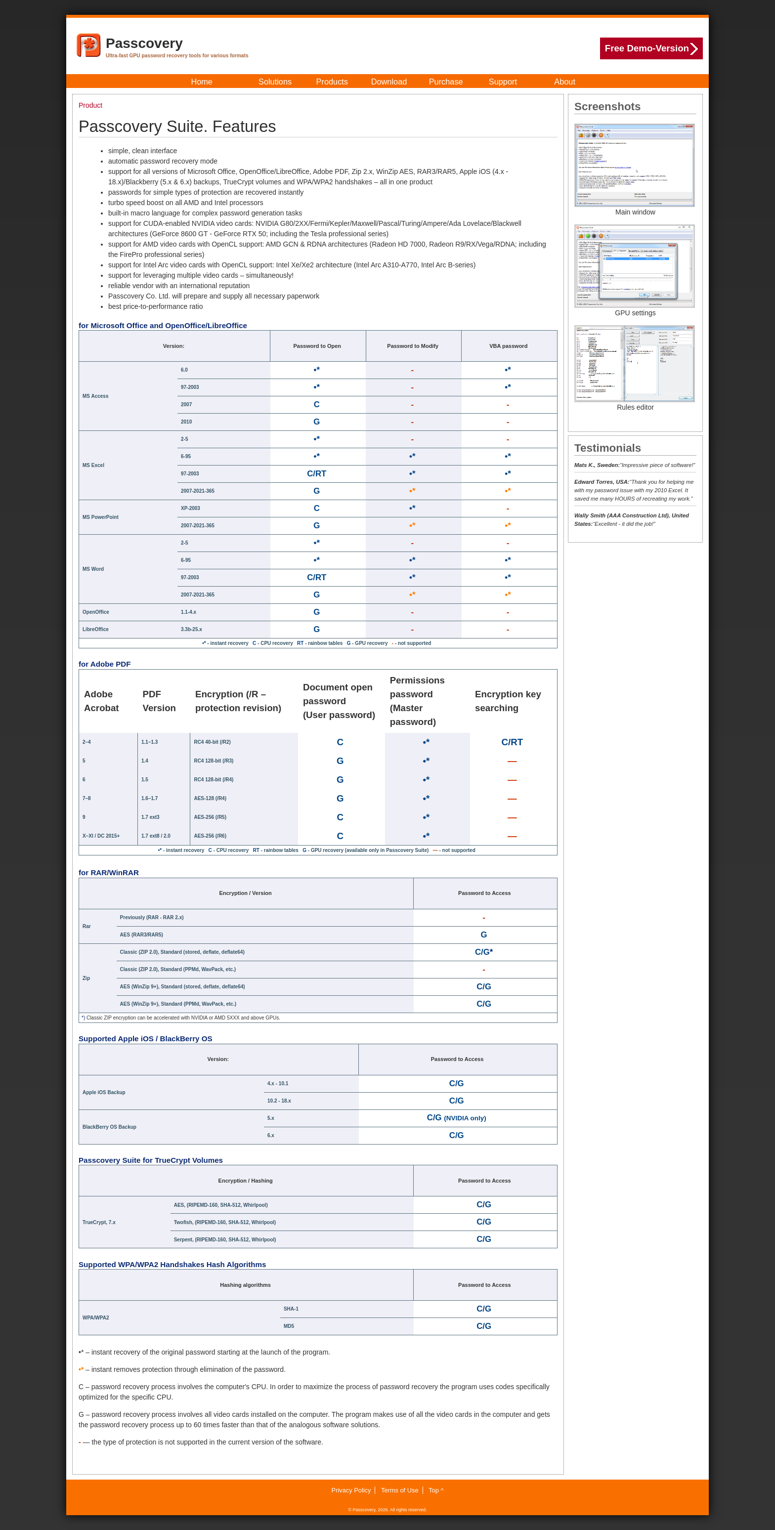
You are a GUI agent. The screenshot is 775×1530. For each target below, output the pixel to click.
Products (332, 81)
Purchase (446, 81)
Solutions (275, 81)
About (564, 81)
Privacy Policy (351, 1490)
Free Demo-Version (651, 49)
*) (83, 1017)
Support (503, 81)
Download (389, 81)
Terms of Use (400, 1490)
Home (202, 81)
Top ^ (436, 1490)
